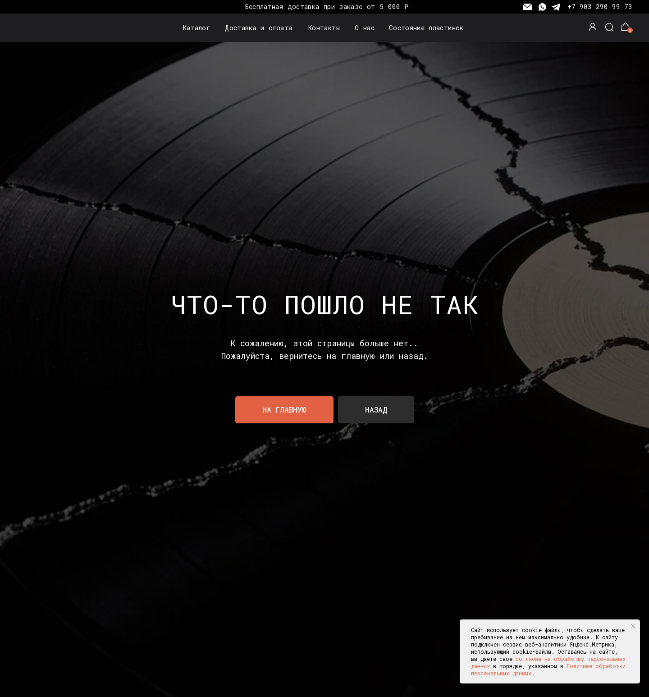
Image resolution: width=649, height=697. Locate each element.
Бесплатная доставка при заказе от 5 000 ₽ (327, 6)
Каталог (197, 27)
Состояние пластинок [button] (426, 27)
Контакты (324, 27)
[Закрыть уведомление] (633, 626)
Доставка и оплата (258, 27)
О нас (365, 27)
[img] (39, 28)
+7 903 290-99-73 (599, 6)
